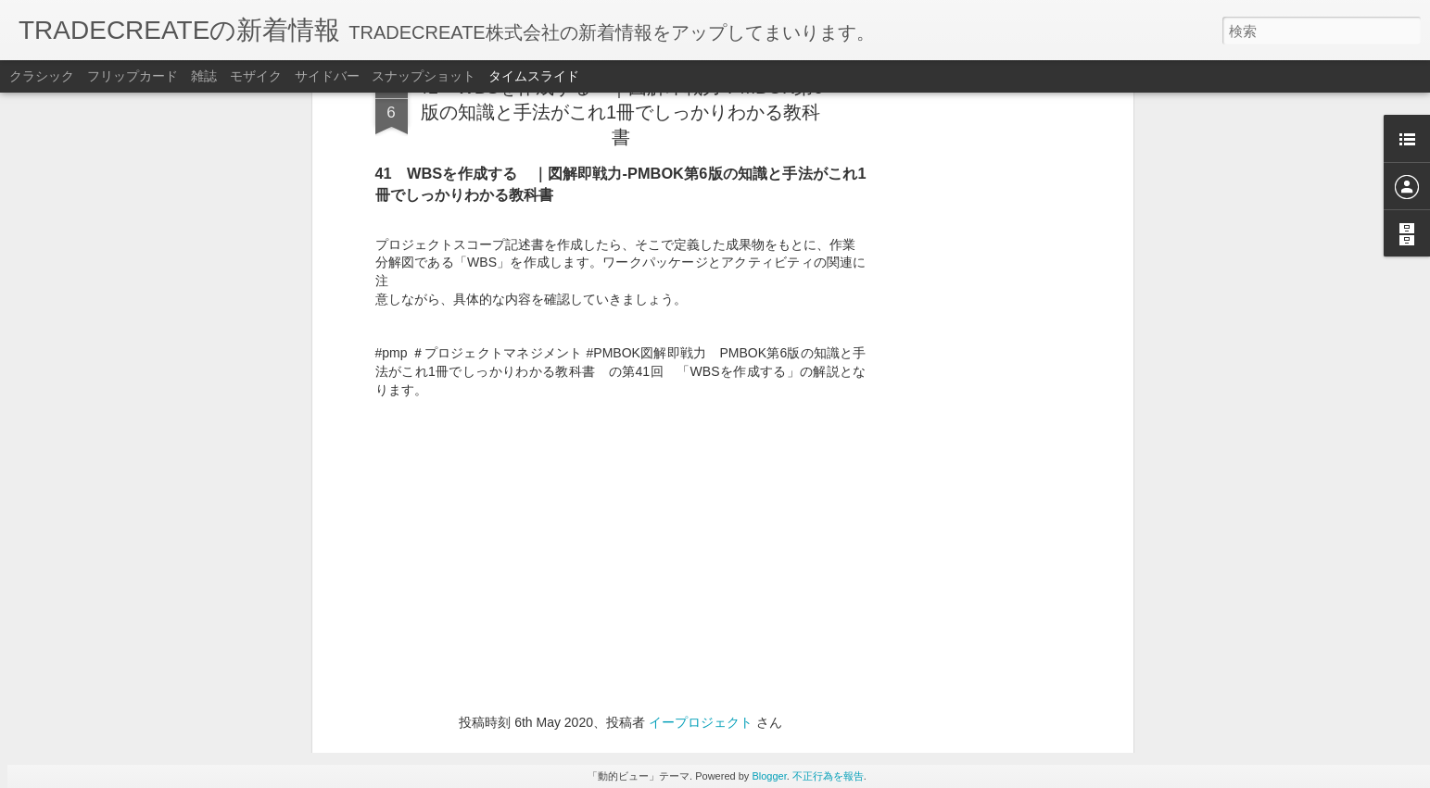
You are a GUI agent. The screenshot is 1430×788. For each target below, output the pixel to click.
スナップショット (423, 76)
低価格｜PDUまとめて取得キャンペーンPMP (1035, 645)
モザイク (256, 76)
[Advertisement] (621, 470)
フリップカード (132, 76)
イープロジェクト (701, 349)
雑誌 (204, 76)
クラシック (41, 76)
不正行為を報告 (828, 776)
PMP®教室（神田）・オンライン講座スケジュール (1046, 576)
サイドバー (327, 76)
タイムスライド (533, 76)
